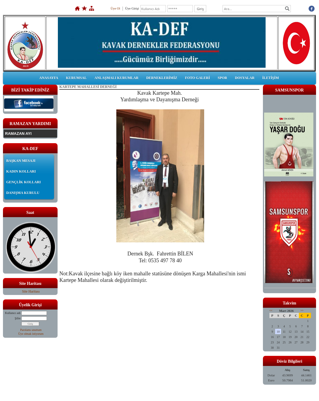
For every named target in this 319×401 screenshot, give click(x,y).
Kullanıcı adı (12, 313)
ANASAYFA (48, 78)
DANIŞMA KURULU (22, 193)
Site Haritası (31, 291)
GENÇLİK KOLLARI (23, 182)
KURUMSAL (76, 78)
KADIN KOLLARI (21, 171)
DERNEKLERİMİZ (161, 78)
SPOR (222, 78)
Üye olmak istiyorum (31, 333)
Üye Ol (115, 8)
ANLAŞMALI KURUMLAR (116, 78)
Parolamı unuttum (31, 329)
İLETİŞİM (270, 78)
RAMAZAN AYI (18, 133)
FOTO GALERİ (197, 78)
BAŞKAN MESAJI (20, 161)
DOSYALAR (244, 78)
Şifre (17, 318)
